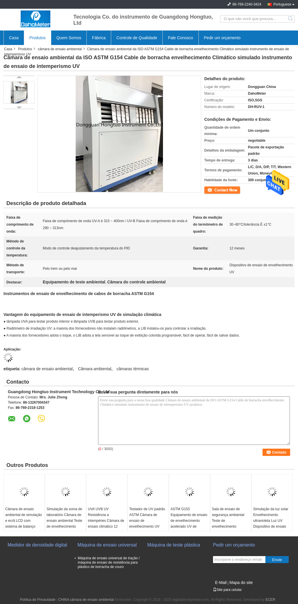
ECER (270, 600)
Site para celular (227, 590)
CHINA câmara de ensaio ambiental (86, 600)
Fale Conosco (180, 37)
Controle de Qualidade (136, 37)
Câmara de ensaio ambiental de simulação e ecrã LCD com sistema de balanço (23, 517)
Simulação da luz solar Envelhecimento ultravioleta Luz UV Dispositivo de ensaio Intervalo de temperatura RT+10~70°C (270, 526)
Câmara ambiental (94, 368)
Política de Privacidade (37, 600)
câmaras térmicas (133, 368)
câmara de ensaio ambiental (60, 49)
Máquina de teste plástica (173, 544)
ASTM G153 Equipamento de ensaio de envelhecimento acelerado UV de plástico (189, 520)
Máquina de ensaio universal (107, 544)
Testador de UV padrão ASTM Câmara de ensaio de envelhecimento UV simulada (147, 520)
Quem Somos (68, 37)
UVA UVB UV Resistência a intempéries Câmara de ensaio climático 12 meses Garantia (106, 520)
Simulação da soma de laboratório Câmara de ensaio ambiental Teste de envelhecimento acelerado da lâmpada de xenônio (64, 523)
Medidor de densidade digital (37, 544)
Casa (14, 37)
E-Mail (221, 582)
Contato (210, 190)
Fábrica (99, 37)
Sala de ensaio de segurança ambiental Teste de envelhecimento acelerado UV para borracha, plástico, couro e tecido (228, 526)
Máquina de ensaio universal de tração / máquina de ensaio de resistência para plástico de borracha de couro (109, 562)
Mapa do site (241, 582)
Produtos (37, 37)
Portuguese (282, 4)
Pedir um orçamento (222, 37)
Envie (277, 560)
